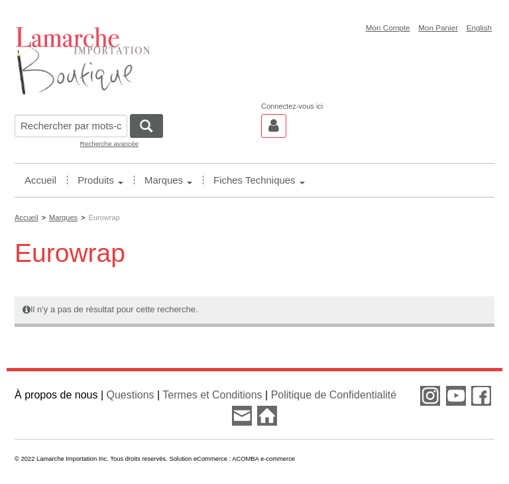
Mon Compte (388, 27)
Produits (100, 180)
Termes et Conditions (212, 394)
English (479, 27)
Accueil (40, 180)
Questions (130, 394)
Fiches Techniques (258, 180)
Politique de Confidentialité (333, 394)
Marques (168, 180)
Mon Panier (438, 27)
